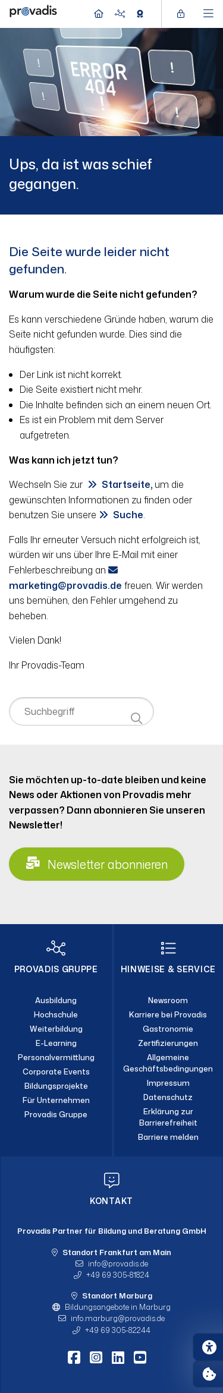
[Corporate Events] (56, 1071)
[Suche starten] (136, 719)
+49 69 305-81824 (117, 1274)
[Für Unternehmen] (56, 1100)
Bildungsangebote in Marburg (118, 1306)
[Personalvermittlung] (56, 1058)
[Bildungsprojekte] (56, 1086)
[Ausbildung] (56, 1001)
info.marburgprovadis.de (118, 1318)
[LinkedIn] (118, 1357)
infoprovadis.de (118, 1263)
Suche (128, 514)
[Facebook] (74, 1357)
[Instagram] (96, 1357)
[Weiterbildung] (56, 1029)
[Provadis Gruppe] (56, 1114)
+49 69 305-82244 (117, 1330)
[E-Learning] (56, 1043)
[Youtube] (140, 1357)
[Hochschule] (56, 1015)
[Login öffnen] (184, 14)
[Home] (33, 12)
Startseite (126, 484)
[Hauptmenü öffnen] (208, 14)
